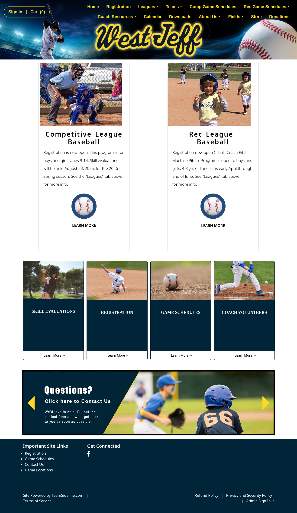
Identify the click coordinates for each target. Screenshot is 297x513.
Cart (37, 12)
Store (256, 16)
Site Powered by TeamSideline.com (53, 495)
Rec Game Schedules (267, 6)
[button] (31, 402)
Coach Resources (117, 16)
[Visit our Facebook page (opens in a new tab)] (89, 454)
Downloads (180, 16)
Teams (174, 6)
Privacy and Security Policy (249, 495)
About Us (210, 16)
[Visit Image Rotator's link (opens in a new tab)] (148, 403)
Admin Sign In (260, 500)
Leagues (148, 6)
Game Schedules (39, 458)
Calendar (153, 16)
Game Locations (39, 470)
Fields (236, 16)
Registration (118, 6)
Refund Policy (206, 495)
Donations (279, 16)
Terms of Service (37, 500)
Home (93, 6)
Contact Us (34, 464)
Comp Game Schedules (213, 6)
